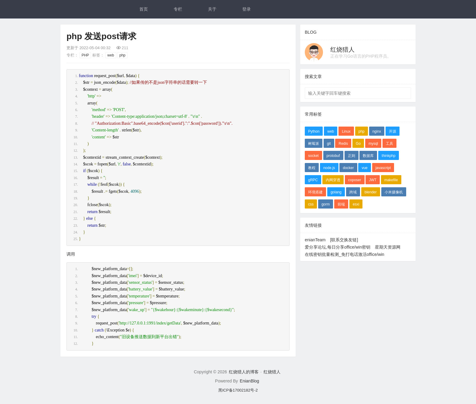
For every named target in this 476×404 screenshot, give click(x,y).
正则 (351, 156)
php (122, 55)
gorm (325, 204)
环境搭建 (315, 192)
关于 (212, 9)
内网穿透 (333, 180)
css (311, 204)
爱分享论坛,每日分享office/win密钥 (337, 247)
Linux (346, 131)
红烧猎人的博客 (244, 371)
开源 (392, 131)
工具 (389, 143)
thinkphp (388, 156)
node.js (329, 168)
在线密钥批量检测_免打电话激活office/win (344, 254)
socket (313, 156)
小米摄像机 (394, 192)
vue (364, 168)
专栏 (178, 9)
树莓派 (313, 143)
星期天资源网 (387, 247)
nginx (376, 131)
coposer (354, 180)
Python (313, 131)
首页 (143, 9)
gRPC (313, 180)
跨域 (353, 192)
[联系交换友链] (344, 239)
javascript (383, 168)
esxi (356, 204)
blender (371, 192)
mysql (373, 143)
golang (336, 192)
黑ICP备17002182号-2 (238, 390)
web (110, 55)
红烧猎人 (342, 49)
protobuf (333, 156)
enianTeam (315, 239)
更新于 (88, 48)
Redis (343, 143)
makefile (391, 180)
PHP (85, 55)
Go (358, 143)
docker (348, 168)
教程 (311, 168)
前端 (341, 204)
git (329, 143)
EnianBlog (249, 381)
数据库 (368, 156)
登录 (246, 9)
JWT (372, 180)
